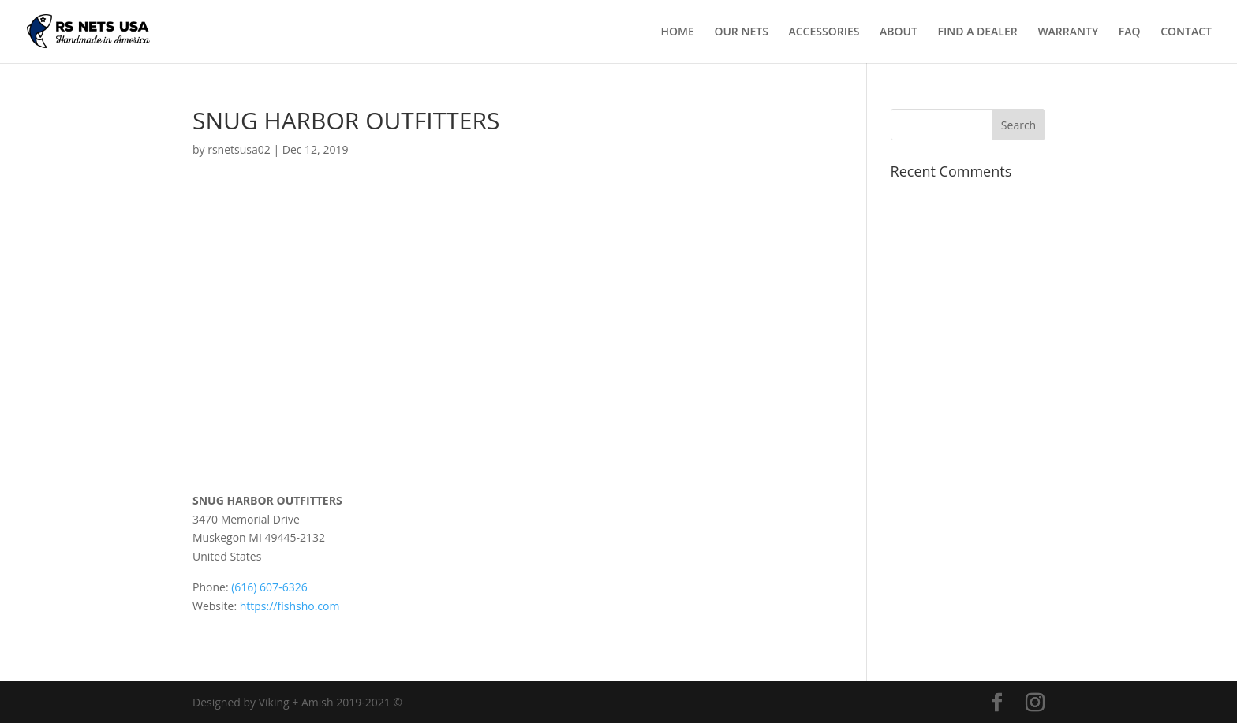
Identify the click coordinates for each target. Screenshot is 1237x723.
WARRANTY (1067, 32)
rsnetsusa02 (239, 149)
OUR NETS (741, 32)
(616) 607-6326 (269, 587)
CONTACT (1186, 32)
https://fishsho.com (290, 605)
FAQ (1130, 32)
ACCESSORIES (823, 32)
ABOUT (898, 32)
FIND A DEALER (978, 32)
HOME (677, 32)
